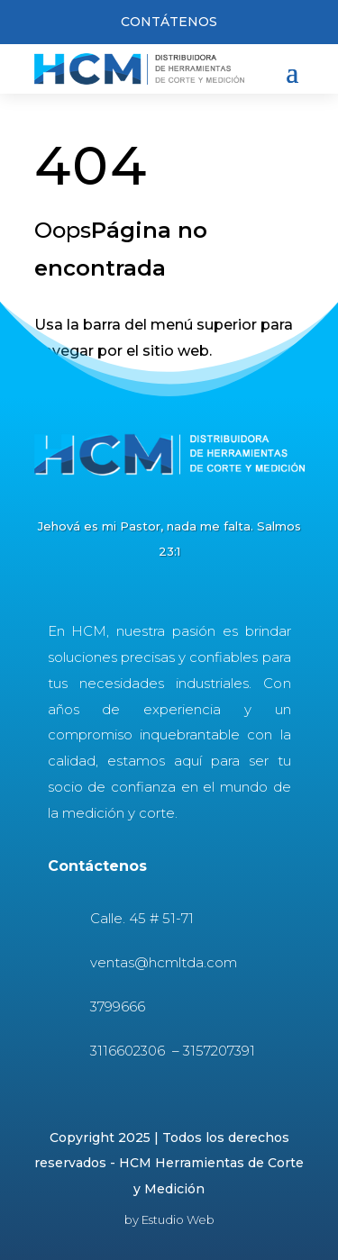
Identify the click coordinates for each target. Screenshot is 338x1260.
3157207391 (219, 1050)
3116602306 (129, 1050)
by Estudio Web (169, 1219)
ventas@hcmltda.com (163, 962)
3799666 (117, 1006)
